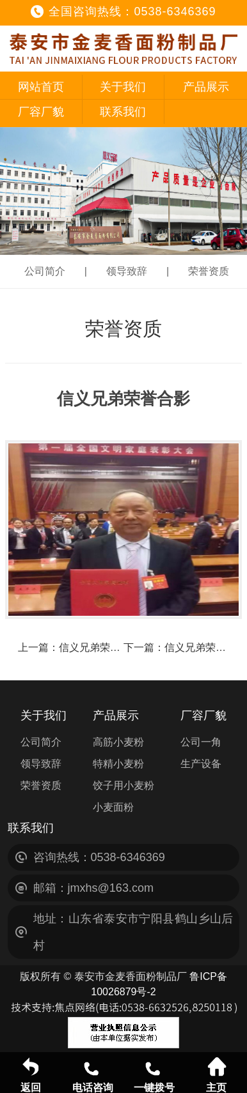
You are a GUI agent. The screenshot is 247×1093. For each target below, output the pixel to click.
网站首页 (41, 86)
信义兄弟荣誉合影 (100, 647)
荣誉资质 (208, 271)
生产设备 (200, 763)
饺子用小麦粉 (123, 785)
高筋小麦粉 (118, 742)
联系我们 (123, 111)
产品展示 (206, 86)
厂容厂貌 (41, 111)
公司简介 (44, 271)
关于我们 (123, 86)
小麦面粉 (113, 807)
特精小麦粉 (118, 763)
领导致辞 (126, 271)
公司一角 (200, 742)
